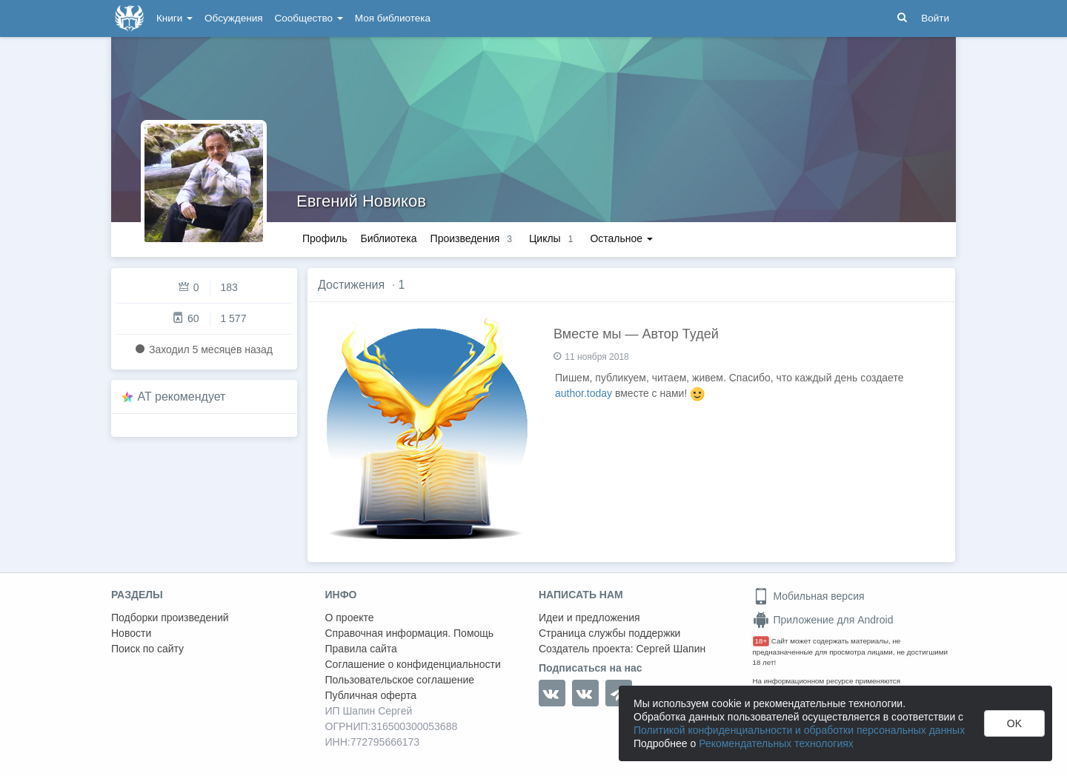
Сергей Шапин (670, 649)
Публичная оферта (371, 695)
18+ (761, 641)
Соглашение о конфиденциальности (413, 664)
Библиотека (388, 238)
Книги (174, 18)
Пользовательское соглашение (400, 680)
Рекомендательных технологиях (776, 743)
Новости (131, 633)
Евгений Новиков (361, 201)
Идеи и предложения (589, 617)
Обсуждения (233, 18)
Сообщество (309, 18)
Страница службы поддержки (609, 633)
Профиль (324, 238)
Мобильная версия (809, 596)
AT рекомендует (182, 396)
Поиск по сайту (147, 649)
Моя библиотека (393, 18)
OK (1014, 723)
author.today (583, 393)
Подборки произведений (170, 617)
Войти (935, 18)
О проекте (349, 617)
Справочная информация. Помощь (409, 633)
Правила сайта (361, 649)
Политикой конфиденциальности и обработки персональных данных (799, 730)
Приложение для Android (823, 620)
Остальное (621, 238)
